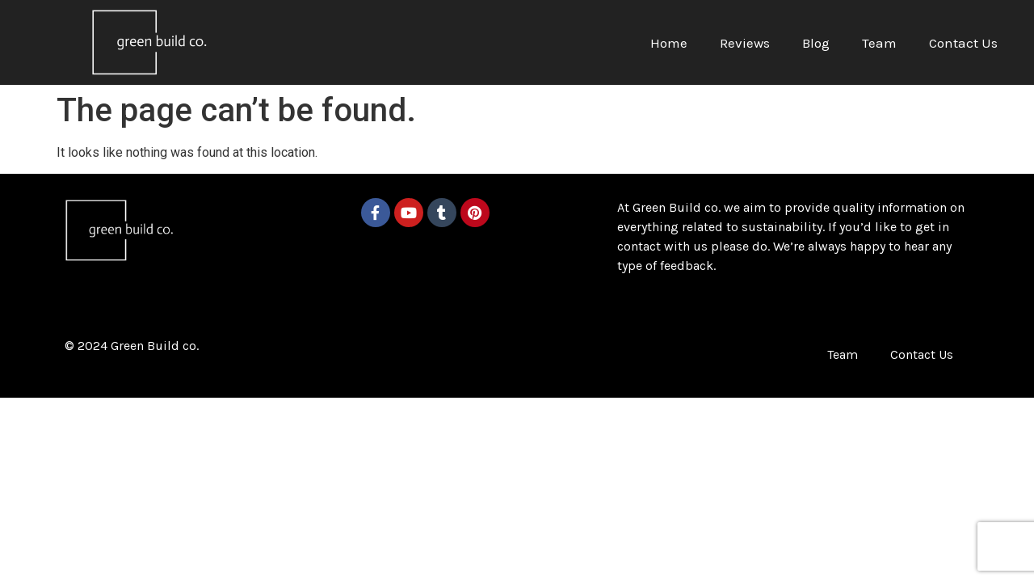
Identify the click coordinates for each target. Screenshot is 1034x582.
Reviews (745, 43)
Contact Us (963, 43)
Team (879, 43)
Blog (816, 43)
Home (668, 43)
